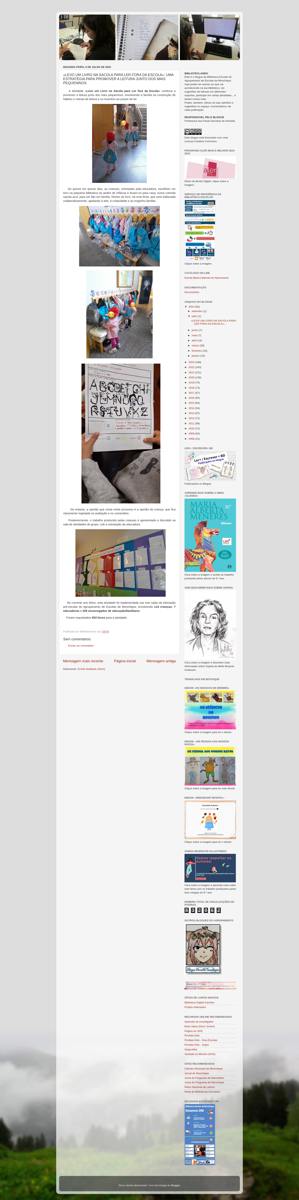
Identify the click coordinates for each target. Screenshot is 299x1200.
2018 (192, 387)
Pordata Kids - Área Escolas (200, 1040)
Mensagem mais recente (83, 661)
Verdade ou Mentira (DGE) (200, 1054)
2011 (192, 423)
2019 (192, 382)
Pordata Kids (191, 1035)
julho (195, 316)
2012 (192, 418)
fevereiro (197, 350)
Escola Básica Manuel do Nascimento (206, 277)
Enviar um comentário (81, 645)
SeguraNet (190, 1049)
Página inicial (125, 661)
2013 (192, 413)
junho (195, 330)
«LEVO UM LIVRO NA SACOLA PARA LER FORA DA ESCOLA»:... (213, 322)
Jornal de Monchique (196, 1073)
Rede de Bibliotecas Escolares (202, 1091)
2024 (192, 306)
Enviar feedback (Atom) (91, 668)
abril (194, 340)
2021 (192, 372)
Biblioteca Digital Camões (199, 1002)
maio (195, 335)
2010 (192, 428)
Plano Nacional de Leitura (199, 1087)
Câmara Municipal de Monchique (203, 1068)
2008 (192, 438)
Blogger (175, 1185)
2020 (192, 377)
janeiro (196, 355)
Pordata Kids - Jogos (196, 1044)
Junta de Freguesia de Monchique (204, 1082)
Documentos (191, 292)
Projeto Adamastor (195, 1007)
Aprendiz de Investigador (198, 1021)
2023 (192, 362)
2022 (192, 367)
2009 (192, 433)
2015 (192, 402)
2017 (192, 392)
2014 (192, 408)
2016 (192, 397)
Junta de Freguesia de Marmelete (204, 1077)
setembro (197, 311)
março (196, 345)
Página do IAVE (193, 1031)
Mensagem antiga (161, 661)
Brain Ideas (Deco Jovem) (199, 1026)
